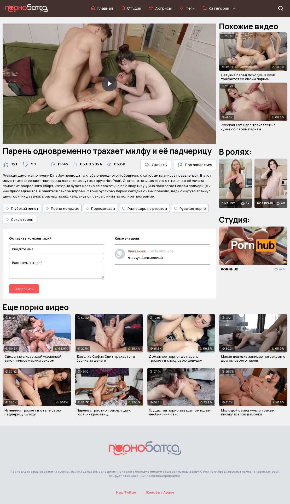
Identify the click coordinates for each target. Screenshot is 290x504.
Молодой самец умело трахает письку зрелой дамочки (248, 412)
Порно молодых (62, 208)
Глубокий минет (21, 208)
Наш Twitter (126, 492)
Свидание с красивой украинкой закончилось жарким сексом (32, 358)
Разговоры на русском (144, 208)
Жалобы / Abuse (160, 492)
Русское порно (190, 208)
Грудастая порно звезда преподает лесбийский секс (180, 412)
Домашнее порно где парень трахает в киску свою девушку (175, 358)
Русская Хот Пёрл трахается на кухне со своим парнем (248, 127)
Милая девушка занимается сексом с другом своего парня (253, 358)
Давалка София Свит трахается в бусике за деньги (106, 358)
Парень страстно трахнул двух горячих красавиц (104, 412)
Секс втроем (19, 219)
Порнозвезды (100, 208)
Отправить (24, 288)
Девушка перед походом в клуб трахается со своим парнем (248, 77)
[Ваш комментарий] (56, 268)
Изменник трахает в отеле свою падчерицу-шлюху (32, 412)
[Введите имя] (56, 249)
